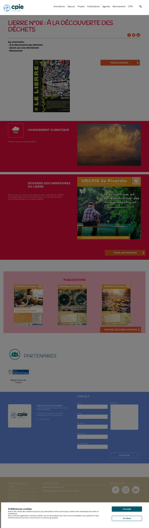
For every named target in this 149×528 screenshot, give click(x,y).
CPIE (130, 6)
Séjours (71, 6)
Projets (81, 6)
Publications (93, 6)
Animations (59, 6)
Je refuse (127, 518)
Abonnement (118, 6)
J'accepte (127, 509)
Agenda (106, 6)
